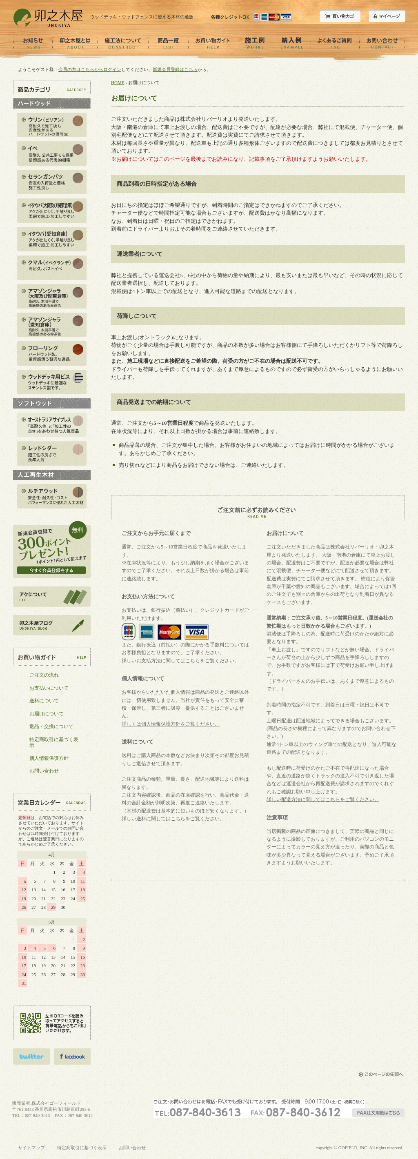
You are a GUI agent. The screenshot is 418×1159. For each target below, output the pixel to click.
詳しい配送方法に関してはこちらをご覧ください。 (323, 799)
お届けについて (46, 714)
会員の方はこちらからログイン (89, 69)
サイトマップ (31, 1147)
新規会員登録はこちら (175, 69)
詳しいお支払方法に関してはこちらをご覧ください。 (180, 661)
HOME (118, 82)
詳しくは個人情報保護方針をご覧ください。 (171, 724)
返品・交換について (51, 726)
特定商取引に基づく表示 (53, 742)
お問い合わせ (44, 771)
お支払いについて (49, 688)
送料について (44, 701)
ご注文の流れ (44, 675)
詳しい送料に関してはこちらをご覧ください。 (173, 819)
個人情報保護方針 (49, 758)
